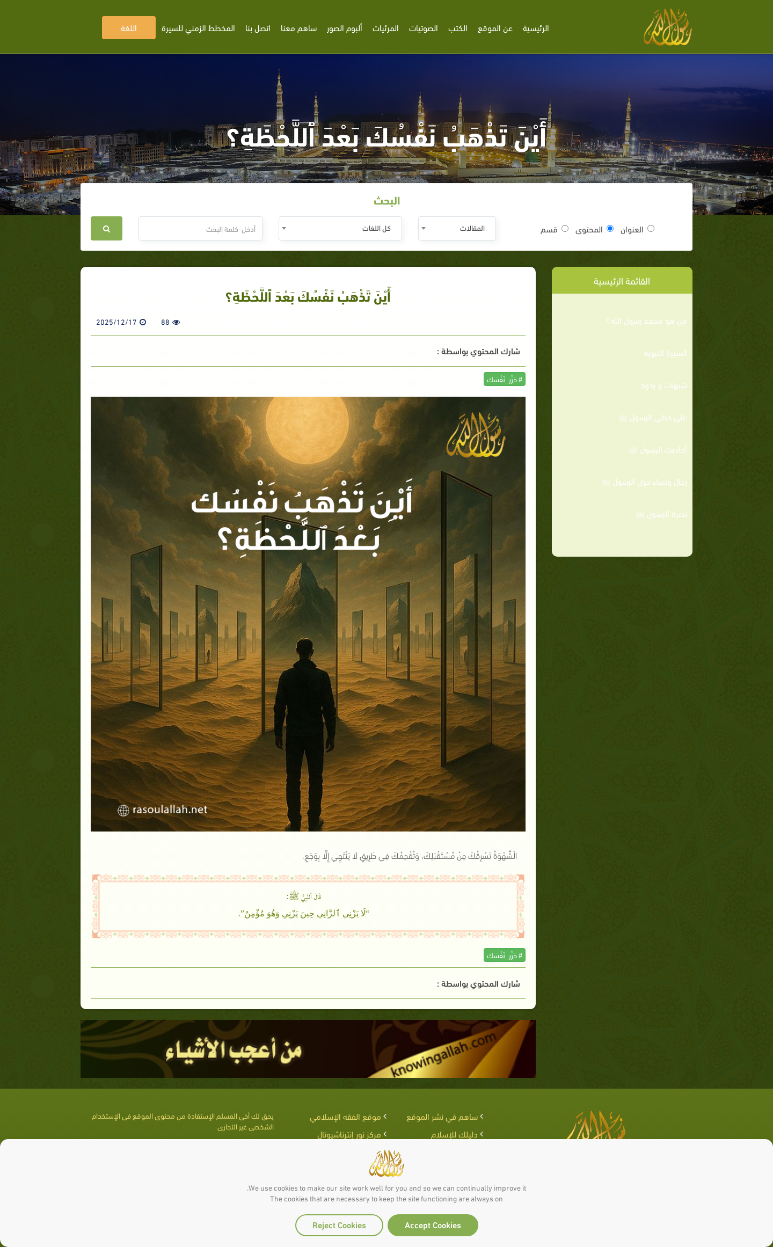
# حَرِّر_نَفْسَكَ (504, 378)
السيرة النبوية (665, 352)
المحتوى (594, 229)
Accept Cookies (433, 1224)
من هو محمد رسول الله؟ (646, 320)
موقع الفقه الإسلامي (345, 1116)
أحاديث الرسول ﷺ (658, 449)
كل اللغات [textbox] (376, 227)
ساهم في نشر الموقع (442, 1116)
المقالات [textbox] (472, 227)
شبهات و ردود (663, 384)
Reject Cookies (339, 1224)
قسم (554, 229)
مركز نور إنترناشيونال (349, 1133)
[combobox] (457, 228)
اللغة (129, 27)
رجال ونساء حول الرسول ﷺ (644, 481)
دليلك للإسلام (454, 1133)
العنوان (637, 229)
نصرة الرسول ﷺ (661, 513)
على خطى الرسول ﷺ (652, 416)
